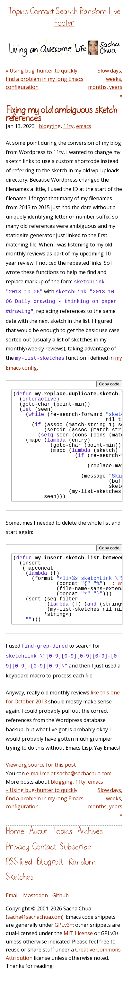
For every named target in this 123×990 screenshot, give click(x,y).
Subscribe (75, 846)
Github (60, 895)
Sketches (19, 877)
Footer (64, 23)
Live (114, 11)
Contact (42, 11)
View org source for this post (41, 764)
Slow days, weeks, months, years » (105, 83)
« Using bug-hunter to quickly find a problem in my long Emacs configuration (44, 78)
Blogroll (50, 861)
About (38, 831)
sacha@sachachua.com (34, 916)
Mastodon (35, 895)
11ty (68, 126)
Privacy (17, 846)
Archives (90, 831)
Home (15, 831)
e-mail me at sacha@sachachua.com (68, 773)
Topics (18, 11)
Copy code (109, 384)
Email (12, 895)
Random (93, 11)
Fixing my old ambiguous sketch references (61, 114)
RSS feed (19, 861)
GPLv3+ (64, 924)
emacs (83, 126)
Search (66, 11)
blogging (50, 126)
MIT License (78, 933)
